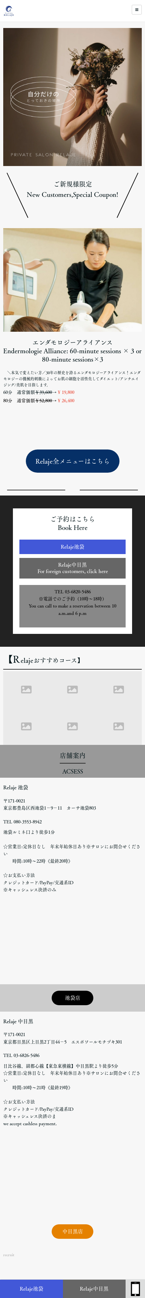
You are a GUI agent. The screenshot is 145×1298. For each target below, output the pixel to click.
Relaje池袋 (31, 1288)
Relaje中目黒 (94, 1288)
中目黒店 (72, 1231)
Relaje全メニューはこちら (73, 461)
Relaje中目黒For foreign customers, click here (72, 567)
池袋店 (72, 997)
